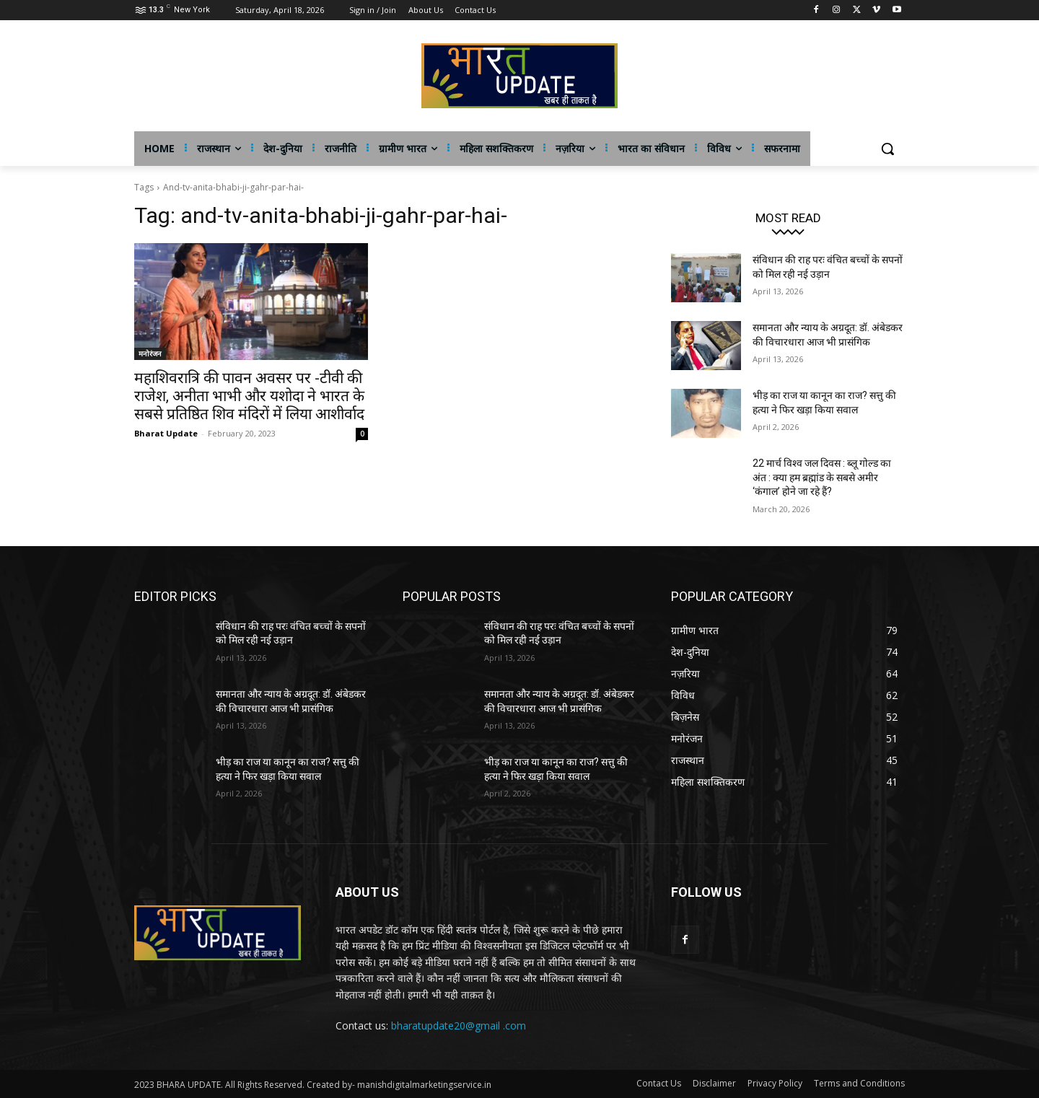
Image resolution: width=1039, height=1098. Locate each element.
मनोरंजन (150, 353)
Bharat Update (166, 433)
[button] (887, 148)
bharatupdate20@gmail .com (458, 1025)
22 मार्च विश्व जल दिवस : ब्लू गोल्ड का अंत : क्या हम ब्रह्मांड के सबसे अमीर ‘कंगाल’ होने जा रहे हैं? (822, 477)
